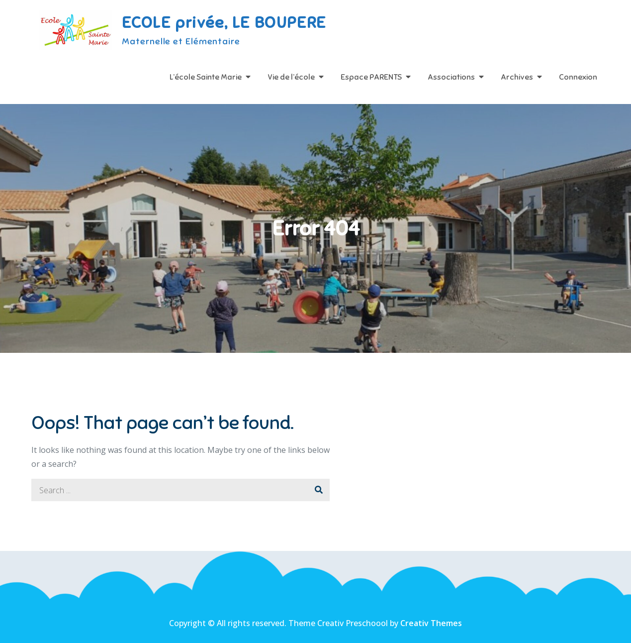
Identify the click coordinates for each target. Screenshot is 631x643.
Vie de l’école (291, 77)
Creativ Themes (431, 623)
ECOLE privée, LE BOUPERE (224, 22)
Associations (451, 77)
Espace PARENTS (371, 77)
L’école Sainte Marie (206, 77)
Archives (517, 77)
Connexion (578, 77)
